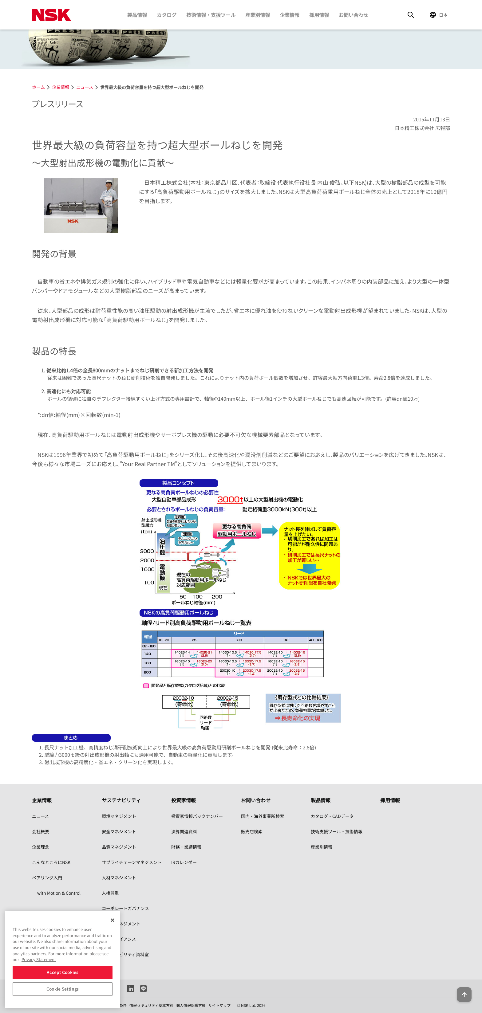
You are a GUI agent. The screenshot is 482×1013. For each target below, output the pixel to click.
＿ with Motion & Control (56, 893)
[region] (62, 959)
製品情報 (137, 14)
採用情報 (319, 14)
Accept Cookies (62, 972)
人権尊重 (110, 893)
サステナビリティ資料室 (125, 954)
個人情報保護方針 (191, 1005)
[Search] (410, 14)
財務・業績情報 (186, 847)
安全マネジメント (119, 831)
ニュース (40, 816)
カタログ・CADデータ (332, 816)
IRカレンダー (184, 862)
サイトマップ (219, 1005)
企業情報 (289, 14)
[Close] (112, 920)
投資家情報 (183, 800)
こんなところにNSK (51, 862)
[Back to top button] (462, 991)
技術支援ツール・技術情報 (336, 831)
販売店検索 (252, 831)
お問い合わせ (353, 14)
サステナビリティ (121, 800)
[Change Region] (439, 14)
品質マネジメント (119, 847)
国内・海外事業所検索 (262, 816)
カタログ (166, 14)
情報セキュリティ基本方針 (151, 1005)
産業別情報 (257, 14)
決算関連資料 (184, 831)
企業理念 (40, 847)
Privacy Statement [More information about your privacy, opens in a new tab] (39, 959)
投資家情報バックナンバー (197, 816)
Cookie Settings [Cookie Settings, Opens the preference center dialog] (62, 989)
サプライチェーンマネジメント (132, 862)
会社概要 (40, 831)
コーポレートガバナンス (125, 908)
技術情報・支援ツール (210, 14)
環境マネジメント (119, 816)
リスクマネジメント (121, 924)
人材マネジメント (119, 877)
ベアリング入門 (47, 877)
